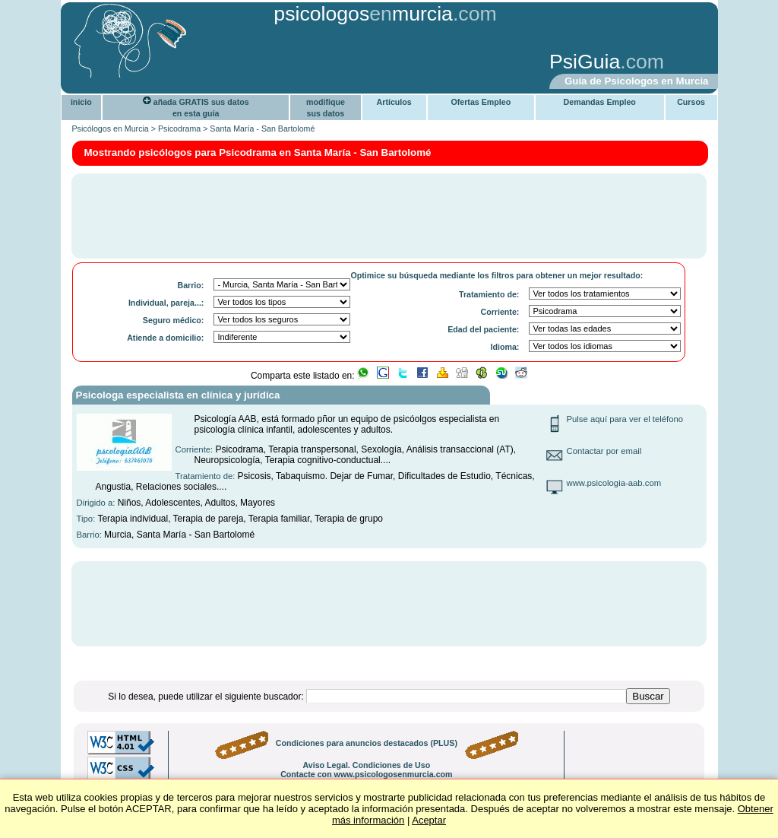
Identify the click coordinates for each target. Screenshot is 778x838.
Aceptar (429, 820)
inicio (81, 101)
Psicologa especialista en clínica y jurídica (178, 395)
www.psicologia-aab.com (614, 482)
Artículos (394, 101)
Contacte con (366, 774)
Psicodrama (179, 128)
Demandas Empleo (600, 101)
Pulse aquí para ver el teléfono (625, 419)
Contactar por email (604, 451)
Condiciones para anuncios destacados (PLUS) (366, 743)
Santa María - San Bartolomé (262, 128)
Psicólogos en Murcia (110, 128)
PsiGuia (584, 61)
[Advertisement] (302, 63)
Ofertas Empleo (481, 101)
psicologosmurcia (363, 13)
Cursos (691, 101)
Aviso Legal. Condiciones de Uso (366, 765)
